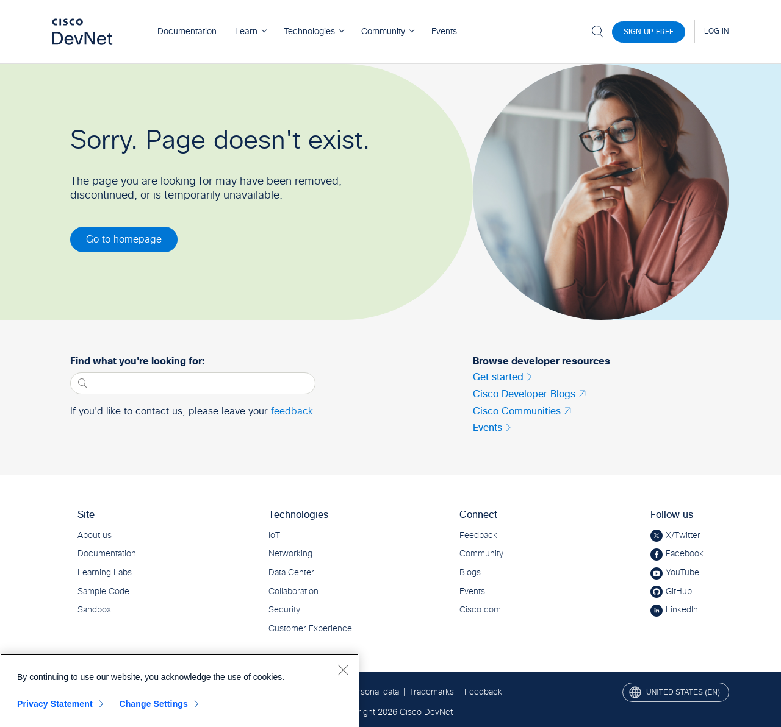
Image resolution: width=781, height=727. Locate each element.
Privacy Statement (55, 704)
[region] (179, 690)
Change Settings (153, 704)
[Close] (343, 670)
